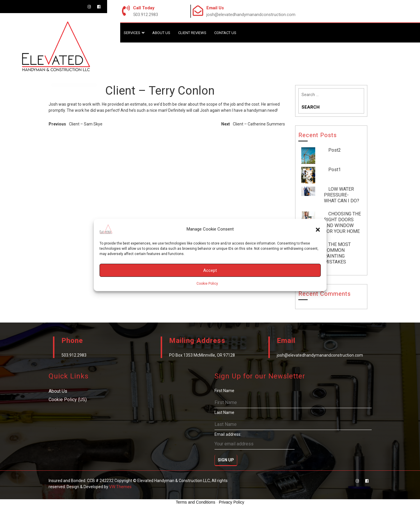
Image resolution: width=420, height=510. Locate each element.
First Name (224, 390)
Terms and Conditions (195, 502)
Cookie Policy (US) (68, 399)
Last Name (224, 412)
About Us (161, 33)
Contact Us (225, 33)
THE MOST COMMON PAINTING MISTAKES (337, 253)
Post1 (334, 169)
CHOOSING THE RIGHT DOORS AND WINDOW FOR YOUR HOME (342, 222)
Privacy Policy (231, 502)
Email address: (255, 440)
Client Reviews (192, 33)
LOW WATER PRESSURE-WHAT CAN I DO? (341, 194)
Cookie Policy (207, 283)
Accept (210, 270)
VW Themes (120, 486)
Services (132, 33)
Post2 (334, 150)
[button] (318, 229)
